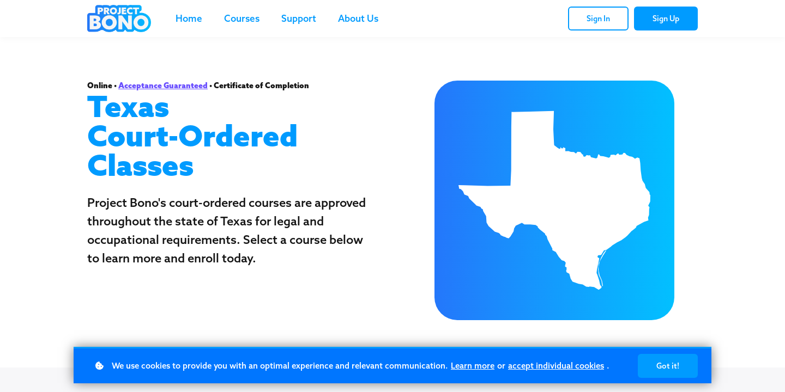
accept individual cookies (556, 365)
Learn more (472, 365)
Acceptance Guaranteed (163, 85)
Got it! (667, 366)
